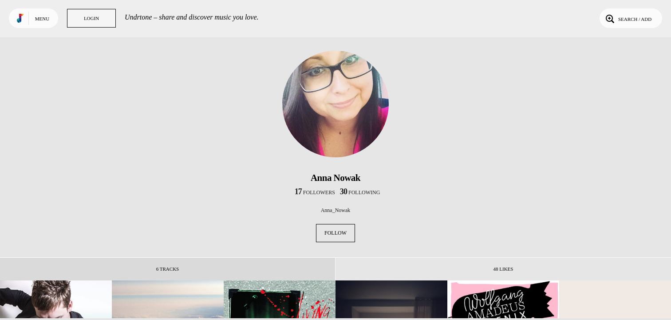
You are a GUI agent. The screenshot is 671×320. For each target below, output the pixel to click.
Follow (335, 233)
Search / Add (627, 18)
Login (91, 18)
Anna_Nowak (336, 210)
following (360, 192)
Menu (42, 18)
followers (315, 192)
